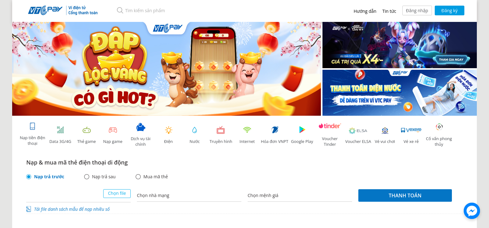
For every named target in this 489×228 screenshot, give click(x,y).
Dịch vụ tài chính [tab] (140, 135)
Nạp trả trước (49, 176)
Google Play (302, 135)
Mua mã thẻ (155, 176)
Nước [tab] (194, 135)
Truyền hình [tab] (220, 135)
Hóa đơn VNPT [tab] (274, 135)
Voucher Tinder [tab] (329, 135)
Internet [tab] (247, 135)
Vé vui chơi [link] (384, 135)
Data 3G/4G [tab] (60, 135)
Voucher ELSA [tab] (358, 135)
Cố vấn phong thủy (439, 135)
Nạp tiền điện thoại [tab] (32, 134)
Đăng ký (449, 10)
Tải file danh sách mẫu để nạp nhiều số (71, 209)
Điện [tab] (168, 135)
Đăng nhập (417, 10)
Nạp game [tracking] (112, 135)
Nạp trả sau (104, 176)
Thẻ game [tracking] (86, 135)
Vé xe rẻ (411, 135)
